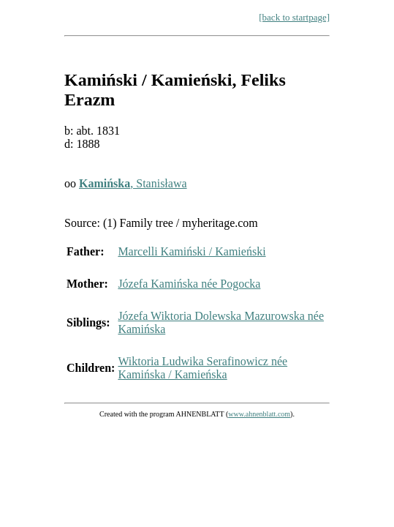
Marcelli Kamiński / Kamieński (191, 251)
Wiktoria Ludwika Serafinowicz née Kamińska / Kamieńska (202, 368)
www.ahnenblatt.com (259, 414)
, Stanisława (133, 183)
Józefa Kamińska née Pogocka (189, 283)
